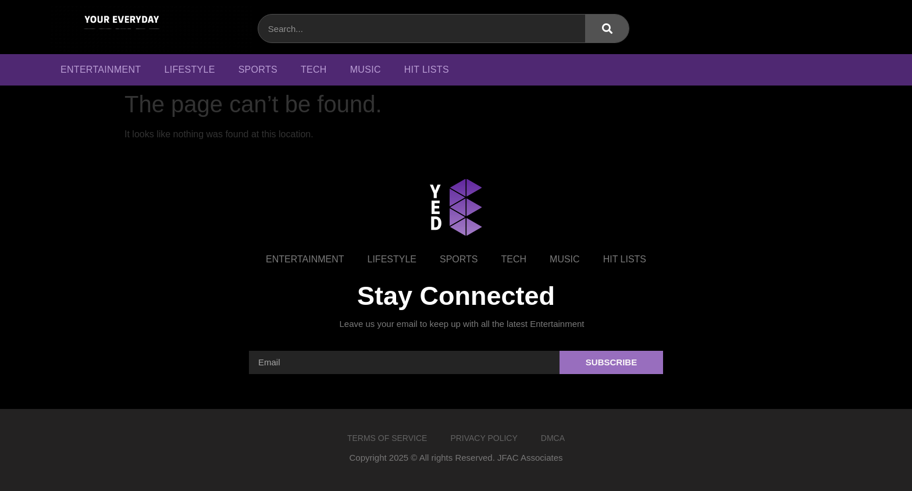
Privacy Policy (483, 438)
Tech (314, 69)
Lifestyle (189, 69)
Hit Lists (426, 69)
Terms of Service (387, 438)
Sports (257, 69)
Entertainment (100, 69)
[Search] (607, 28)
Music (365, 69)
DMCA (553, 438)
